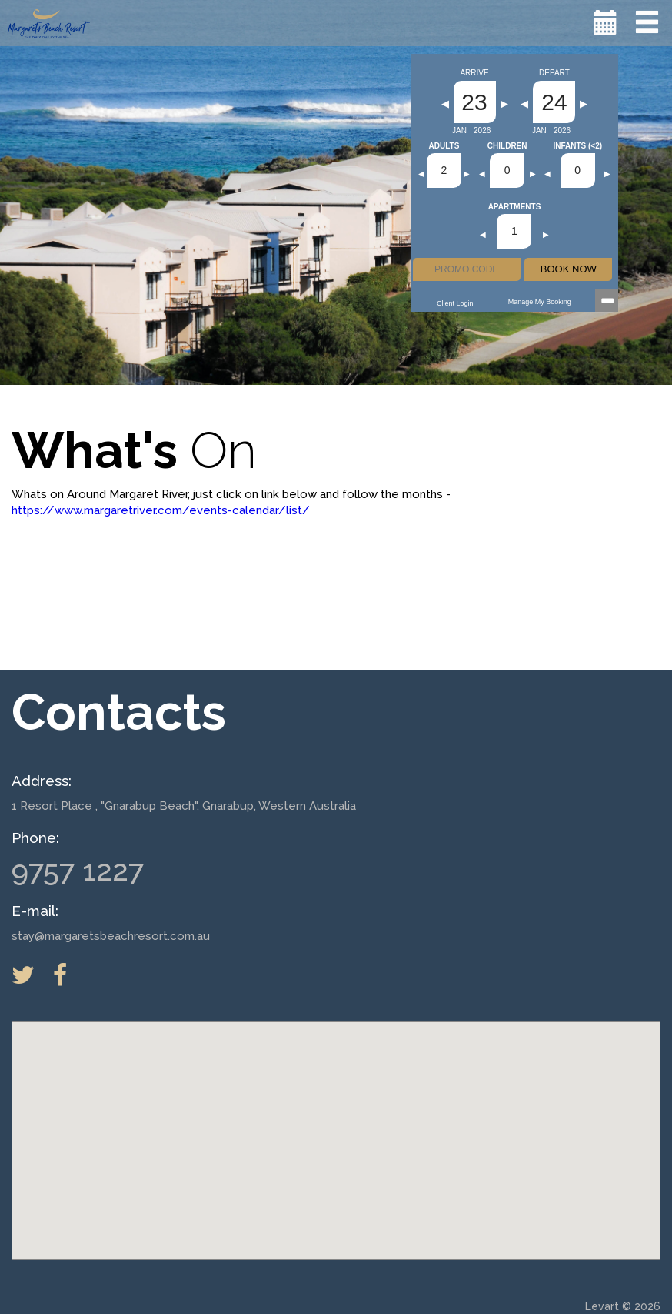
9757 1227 (78, 870)
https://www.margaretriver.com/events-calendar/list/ (161, 510)
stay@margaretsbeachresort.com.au (111, 936)
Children (507, 146)
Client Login (455, 303)
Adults (444, 146)
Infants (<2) (577, 146)
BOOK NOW (569, 269)
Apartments (514, 207)
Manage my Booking (539, 302)
